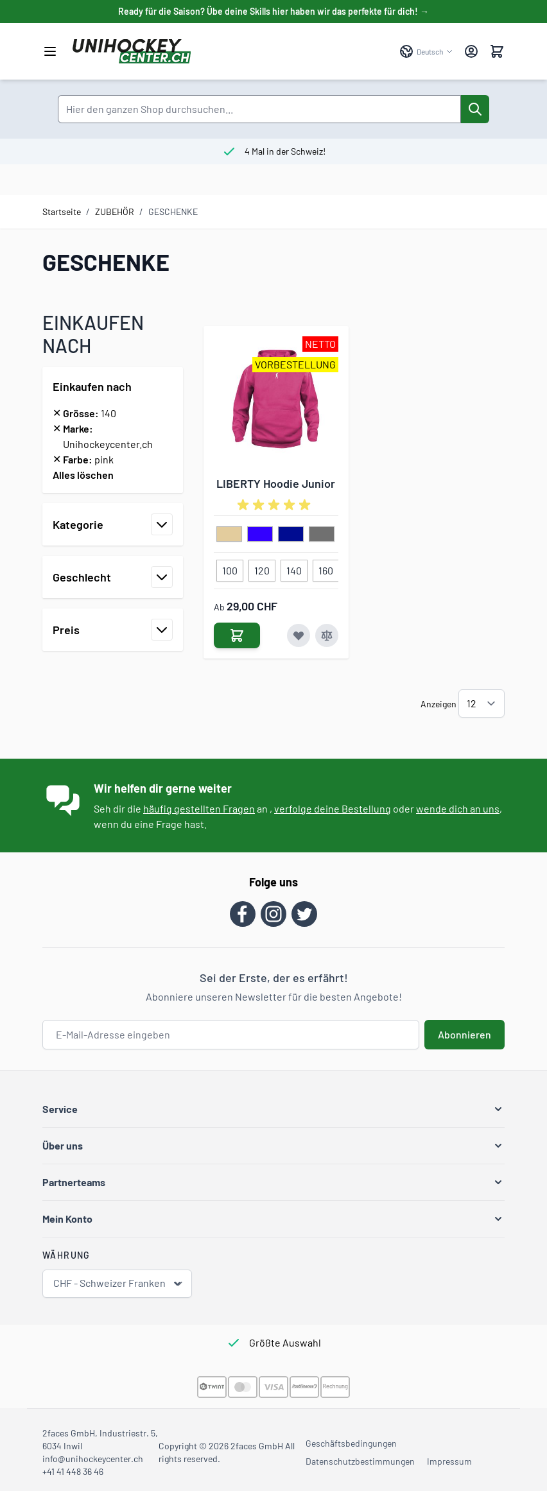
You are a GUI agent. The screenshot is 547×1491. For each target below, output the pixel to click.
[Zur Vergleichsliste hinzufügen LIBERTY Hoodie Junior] (326, 635)
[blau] (260, 535)
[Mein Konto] (471, 51)
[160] (325, 568)
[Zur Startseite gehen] (229, 51)
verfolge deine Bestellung (332, 808)
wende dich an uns (457, 808)
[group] (276, 505)
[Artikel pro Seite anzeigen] (481, 703)
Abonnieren (464, 1034)
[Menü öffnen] (50, 51)
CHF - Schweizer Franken (118, 1283)
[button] (273, 1109)
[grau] (322, 535)
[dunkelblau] (291, 535)
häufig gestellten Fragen (199, 808)
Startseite (61, 211)
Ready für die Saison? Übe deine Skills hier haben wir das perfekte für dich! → (273, 11)
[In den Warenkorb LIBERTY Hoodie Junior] (237, 635)
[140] (294, 568)
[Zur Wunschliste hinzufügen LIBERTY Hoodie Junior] (298, 635)
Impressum (449, 1461)
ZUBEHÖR (114, 211)
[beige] (229, 535)
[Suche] (475, 109)
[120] (262, 568)
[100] (230, 568)
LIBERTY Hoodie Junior (275, 483)
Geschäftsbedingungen (351, 1443)
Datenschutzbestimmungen (360, 1461)
